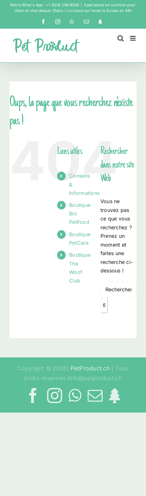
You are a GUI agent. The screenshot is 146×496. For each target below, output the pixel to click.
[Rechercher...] (118, 289)
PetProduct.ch (90, 368)
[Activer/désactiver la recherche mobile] (120, 38)
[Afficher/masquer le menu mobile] (133, 38)
